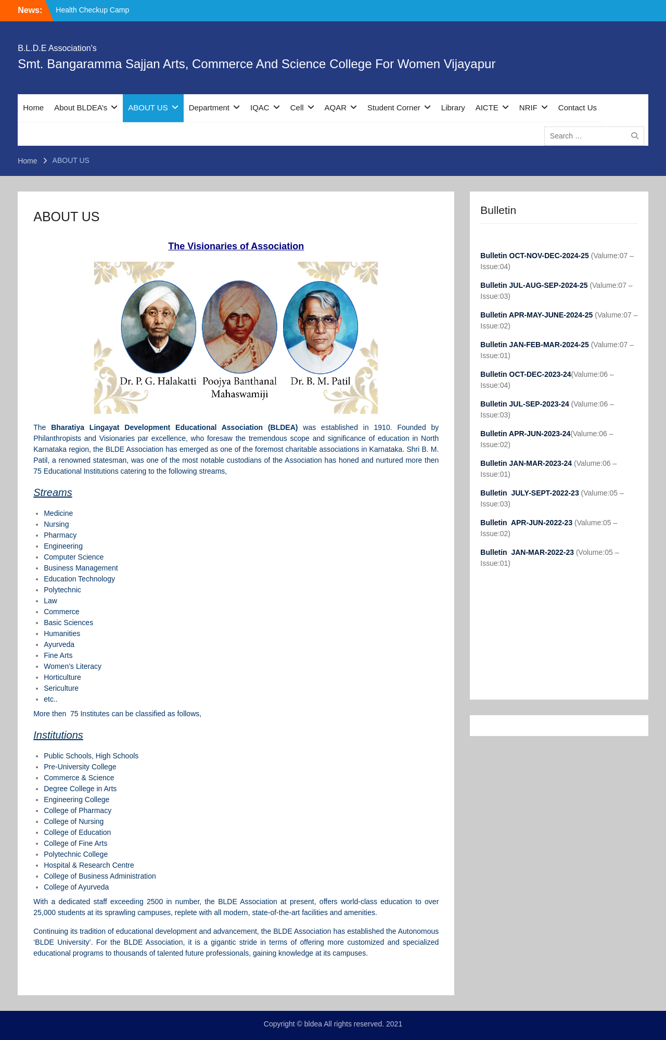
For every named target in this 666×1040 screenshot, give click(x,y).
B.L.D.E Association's (57, 48)
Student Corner (393, 107)
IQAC (260, 107)
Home (33, 107)
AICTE (487, 107)
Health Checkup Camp (92, 10)
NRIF (528, 107)
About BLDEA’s (80, 107)
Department (209, 107)
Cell (297, 107)
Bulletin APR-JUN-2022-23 (527, 522)
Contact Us (577, 107)
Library (453, 107)
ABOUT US (148, 107)
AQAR (336, 107)
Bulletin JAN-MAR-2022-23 (528, 552)
